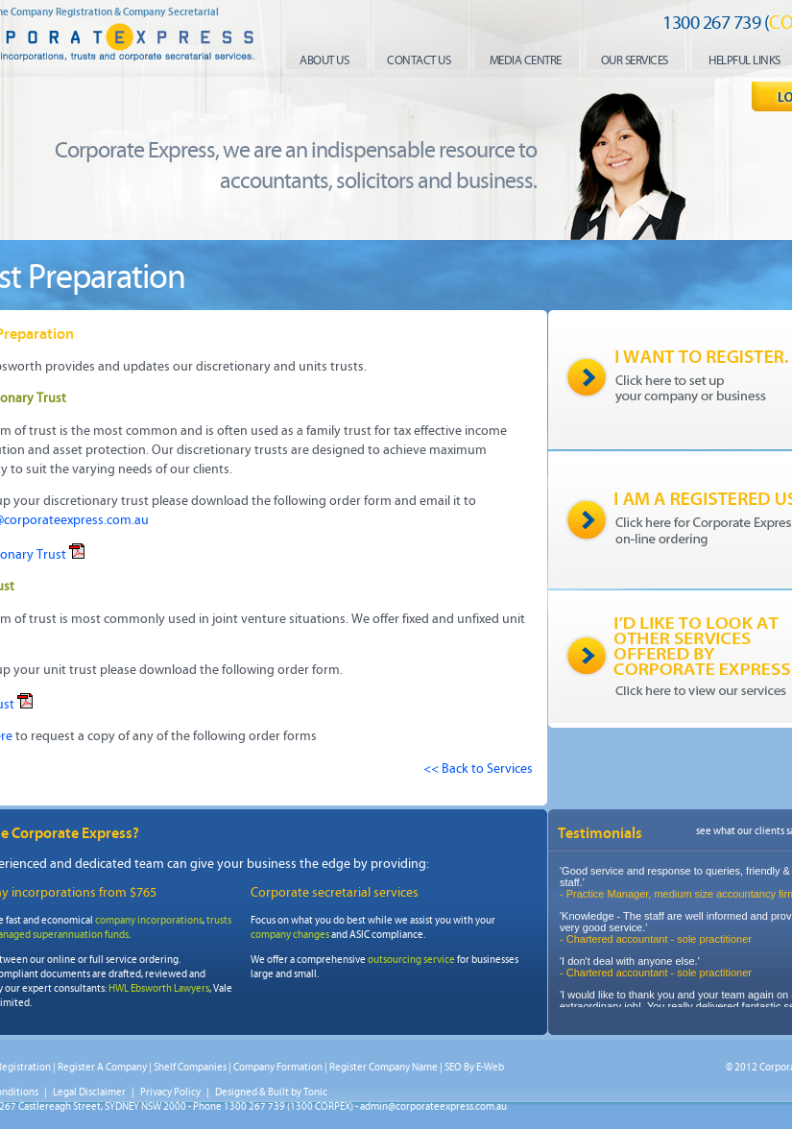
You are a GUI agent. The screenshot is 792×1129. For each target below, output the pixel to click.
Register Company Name (383, 1067)
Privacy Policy (170, 1092)
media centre (526, 60)
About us (324, 60)
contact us (418, 60)
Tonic (315, 1092)
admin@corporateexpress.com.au (433, 1106)
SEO (453, 1067)
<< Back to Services (478, 768)
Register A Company (102, 1067)
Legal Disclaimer (89, 1092)
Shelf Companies (190, 1067)
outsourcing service (411, 959)
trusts (218, 920)
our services (634, 60)
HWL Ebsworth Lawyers (158, 988)
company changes (290, 934)
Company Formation (278, 1067)
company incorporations (149, 920)
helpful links (744, 60)
